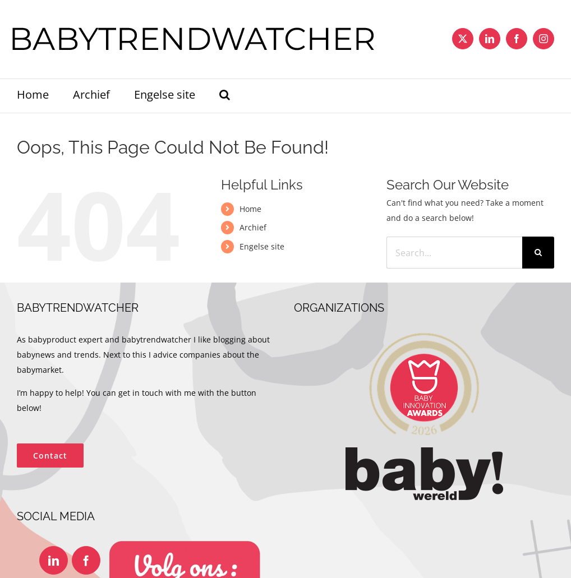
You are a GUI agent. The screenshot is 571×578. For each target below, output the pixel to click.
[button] (224, 96)
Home (250, 209)
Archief (253, 227)
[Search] (538, 253)
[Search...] (454, 253)
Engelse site (262, 246)
